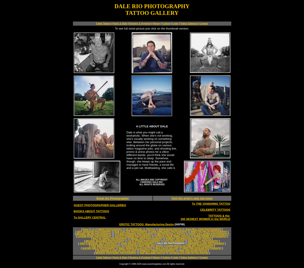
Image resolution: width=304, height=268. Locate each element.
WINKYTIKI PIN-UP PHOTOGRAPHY (209, 232)
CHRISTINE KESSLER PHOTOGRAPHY (202, 248)
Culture (166, 23)
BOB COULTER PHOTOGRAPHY (130, 232)
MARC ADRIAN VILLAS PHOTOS (135, 248)
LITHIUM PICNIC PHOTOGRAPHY (94, 236)
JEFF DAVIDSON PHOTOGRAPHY (94, 232)
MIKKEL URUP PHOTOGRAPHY (146, 239)
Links (176, 23)
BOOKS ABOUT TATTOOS (91, 211)
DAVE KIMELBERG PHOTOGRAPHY (169, 232)
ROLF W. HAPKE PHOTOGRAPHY (110, 239)
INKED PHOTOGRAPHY (110, 229)
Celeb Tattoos (103, 23)
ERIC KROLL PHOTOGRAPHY (203, 241)
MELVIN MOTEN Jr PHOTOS (171, 234)
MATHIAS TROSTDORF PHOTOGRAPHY (116, 253)
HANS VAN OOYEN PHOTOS (192, 250)
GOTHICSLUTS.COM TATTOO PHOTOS (188, 253)
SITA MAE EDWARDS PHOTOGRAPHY (134, 234)
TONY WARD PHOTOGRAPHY (106, 246)
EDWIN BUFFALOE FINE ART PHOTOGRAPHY (189, 246)
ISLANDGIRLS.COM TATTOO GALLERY (117, 250)
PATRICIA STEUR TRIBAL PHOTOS (172, 236)
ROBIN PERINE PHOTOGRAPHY (210, 236)
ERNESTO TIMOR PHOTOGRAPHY (157, 250)
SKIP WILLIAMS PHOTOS (152, 253)
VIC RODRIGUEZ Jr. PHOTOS (140, 229)
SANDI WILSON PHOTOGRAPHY (137, 243)
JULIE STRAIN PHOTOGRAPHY (144, 241)
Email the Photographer (113, 198)
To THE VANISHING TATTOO (211, 203)
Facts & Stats (120, 23)
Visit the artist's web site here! (192, 198)
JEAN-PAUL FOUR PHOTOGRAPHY (203, 229)
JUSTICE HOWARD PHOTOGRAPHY (133, 236)
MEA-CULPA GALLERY (167, 248)
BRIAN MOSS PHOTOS (170, 229)
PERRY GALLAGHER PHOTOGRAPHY (208, 234)
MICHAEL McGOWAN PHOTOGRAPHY (105, 241)
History (157, 23)
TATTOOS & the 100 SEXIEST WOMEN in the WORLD (205, 217)
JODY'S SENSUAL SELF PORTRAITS (98, 243)
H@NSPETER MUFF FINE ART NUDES (143, 246)
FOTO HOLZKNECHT (174, 241)
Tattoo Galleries (189, 23)
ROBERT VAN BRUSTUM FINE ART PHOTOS (188, 239)
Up (93, 229)
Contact (203, 23)
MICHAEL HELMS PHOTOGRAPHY (94, 234)
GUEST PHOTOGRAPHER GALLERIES (100, 205)
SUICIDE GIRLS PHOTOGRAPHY (99, 248)
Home (86, 229)
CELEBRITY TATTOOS (215, 209)
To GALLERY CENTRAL (90, 217)
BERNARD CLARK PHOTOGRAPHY (206, 243)
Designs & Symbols (140, 23)
